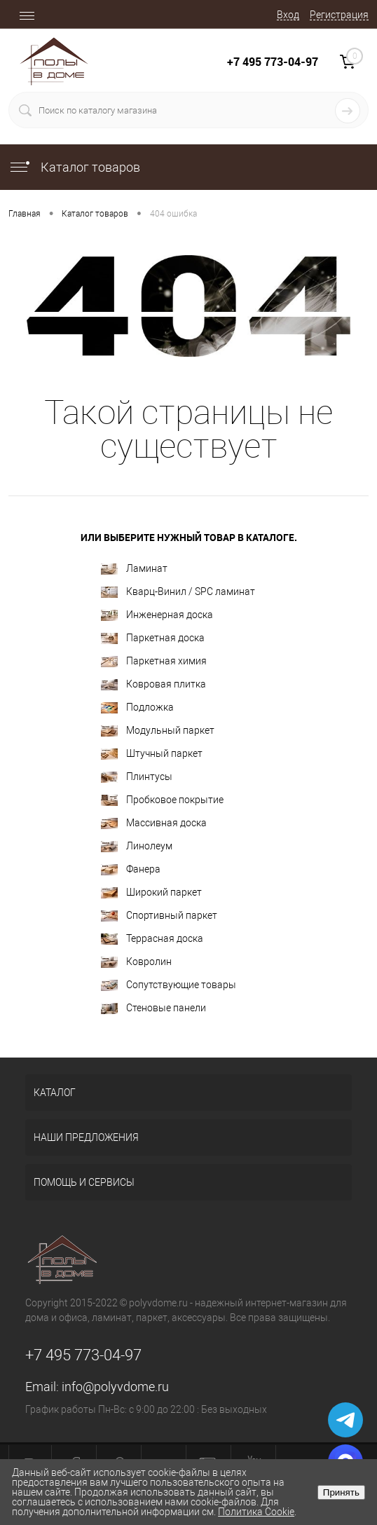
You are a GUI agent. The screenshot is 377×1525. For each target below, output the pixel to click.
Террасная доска (152, 939)
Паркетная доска (153, 638)
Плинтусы (136, 777)
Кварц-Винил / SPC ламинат (178, 592)
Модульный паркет (157, 731)
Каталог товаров (74, 167)
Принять (341, 1492)
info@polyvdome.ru (115, 1386)
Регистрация (339, 14)
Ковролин (136, 962)
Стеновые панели (153, 1008)
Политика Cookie (256, 1511)
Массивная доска (154, 823)
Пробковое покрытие (162, 800)
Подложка (137, 707)
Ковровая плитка (153, 684)
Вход (288, 14)
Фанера (130, 869)
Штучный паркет (152, 754)
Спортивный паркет (159, 916)
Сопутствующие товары (168, 985)
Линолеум (136, 846)
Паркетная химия (154, 661)
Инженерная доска (157, 615)
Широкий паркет (151, 892)
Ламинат (134, 569)
